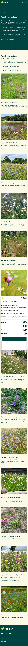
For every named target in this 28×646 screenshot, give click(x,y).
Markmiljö (3, 12)
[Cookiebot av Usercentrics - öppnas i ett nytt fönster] (21, 298)
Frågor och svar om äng (7, 42)
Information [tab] (14, 301)
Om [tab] (23, 301)
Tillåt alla (14, 338)
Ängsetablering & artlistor (7, 39)
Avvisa (14, 346)
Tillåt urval (14, 342)
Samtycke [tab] (5, 301)
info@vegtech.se (5, 642)
